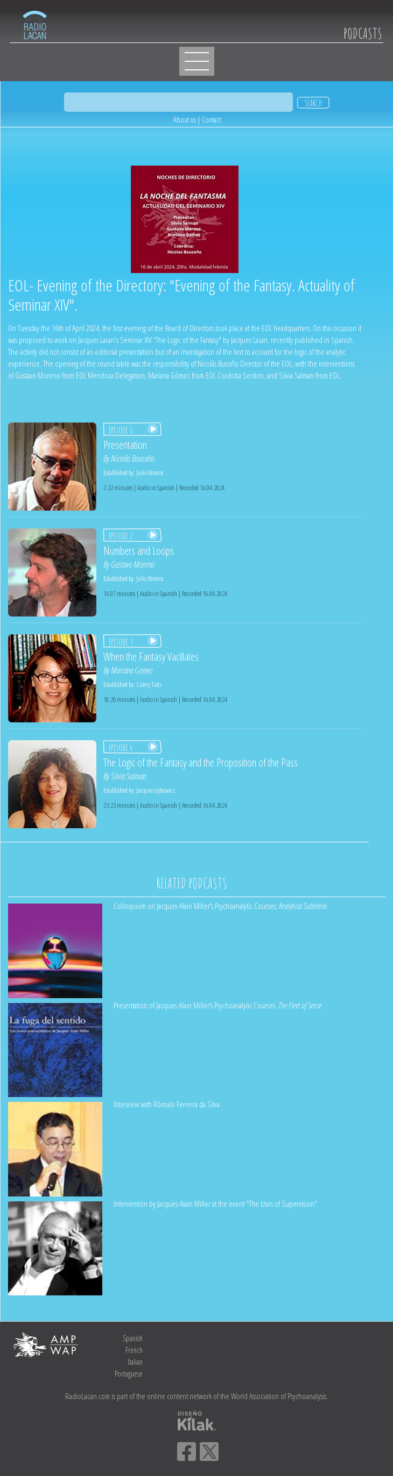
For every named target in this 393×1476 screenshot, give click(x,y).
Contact (211, 119)
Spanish (133, 1338)
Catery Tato (148, 684)
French (134, 1350)
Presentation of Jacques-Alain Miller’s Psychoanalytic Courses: (217, 1005)
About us (184, 119)
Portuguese (129, 1373)
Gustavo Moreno (132, 564)
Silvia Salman (128, 776)
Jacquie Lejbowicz (155, 790)
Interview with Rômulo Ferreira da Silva (167, 1104)
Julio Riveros (149, 472)
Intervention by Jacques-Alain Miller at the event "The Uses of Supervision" (215, 1203)
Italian (135, 1362)
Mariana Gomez (131, 670)
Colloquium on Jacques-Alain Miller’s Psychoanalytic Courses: (220, 905)
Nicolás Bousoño (132, 458)
